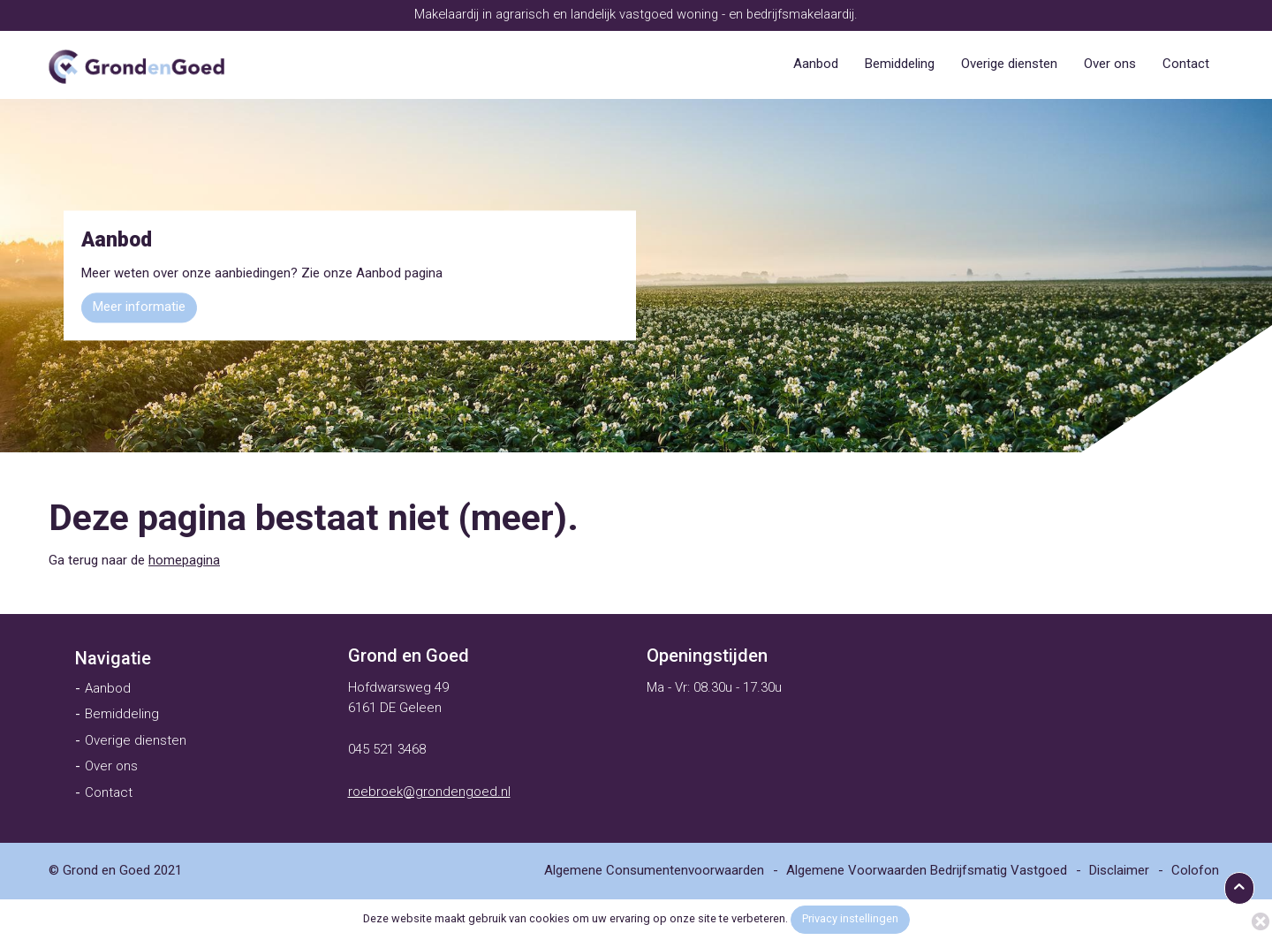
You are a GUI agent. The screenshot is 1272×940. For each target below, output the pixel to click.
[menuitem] (816, 64)
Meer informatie (139, 307)
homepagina (184, 560)
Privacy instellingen (850, 918)
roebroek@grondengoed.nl (429, 792)
